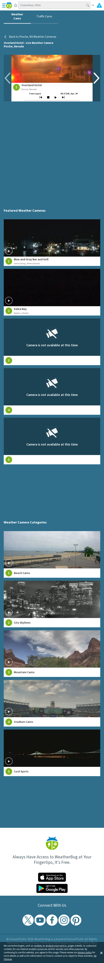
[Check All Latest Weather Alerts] (99, 5)
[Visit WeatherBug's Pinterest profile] (76, 920)
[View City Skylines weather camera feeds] (52, 604)
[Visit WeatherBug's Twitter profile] (28, 920)
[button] (101, 952)
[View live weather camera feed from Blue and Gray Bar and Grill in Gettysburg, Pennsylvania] (52, 242)
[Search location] (54, 5)
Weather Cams (17, 16)
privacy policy (85, 952)
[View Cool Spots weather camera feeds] (52, 753)
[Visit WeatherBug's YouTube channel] (40, 920)
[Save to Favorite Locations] (15, 5)
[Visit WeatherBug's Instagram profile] (64, 920)
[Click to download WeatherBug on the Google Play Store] (52, 888)
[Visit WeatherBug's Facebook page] (52, 920)
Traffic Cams (44, 16)
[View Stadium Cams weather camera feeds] (52, 703)
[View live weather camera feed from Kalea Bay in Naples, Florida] (52, 292)
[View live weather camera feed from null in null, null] (52, 342)
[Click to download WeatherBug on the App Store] (52, 877)
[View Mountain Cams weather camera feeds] (52, 653)
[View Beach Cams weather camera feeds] (52, 554)
